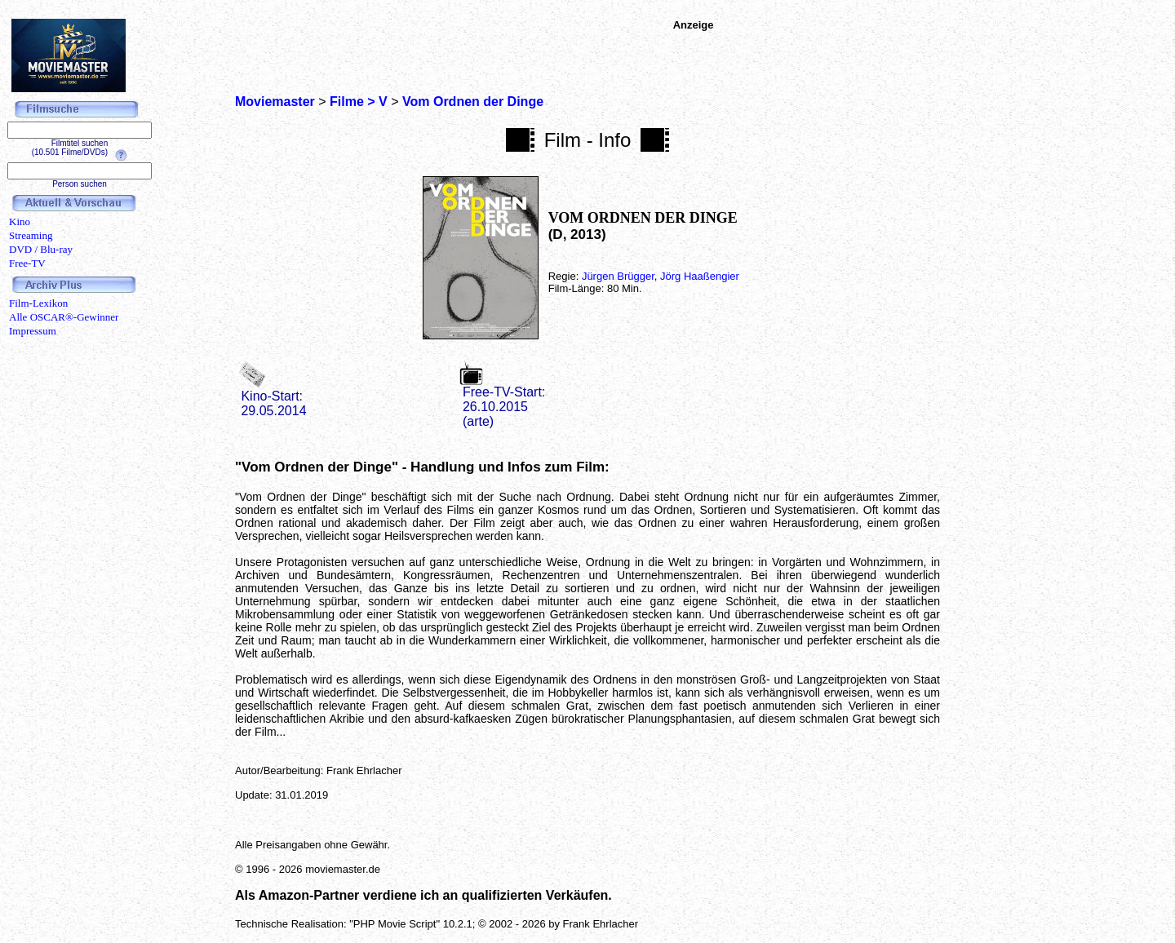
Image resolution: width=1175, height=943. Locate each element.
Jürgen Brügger (618, 276)
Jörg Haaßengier (699, 276)
